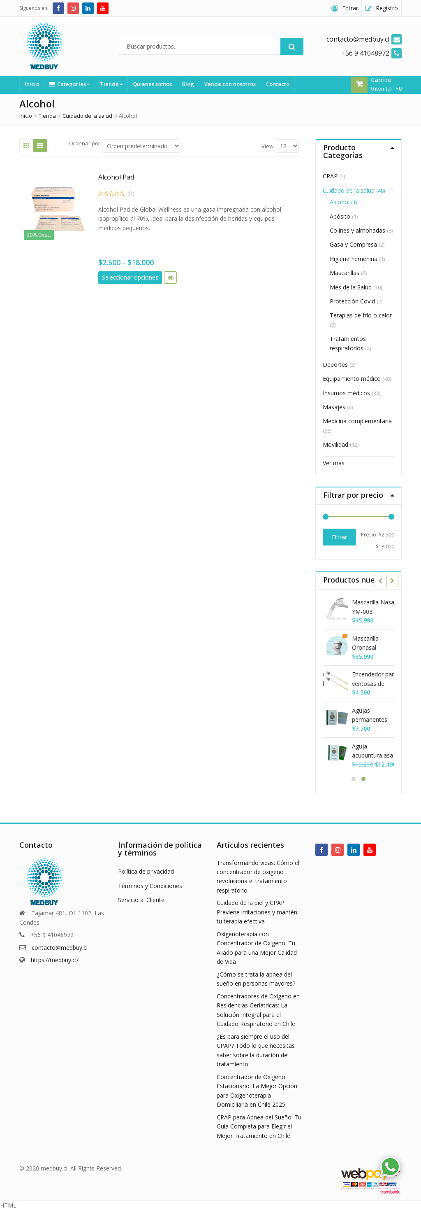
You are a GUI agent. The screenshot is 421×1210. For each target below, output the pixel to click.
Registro (387, 8)
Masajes (334, 407)
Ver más (334, 463)
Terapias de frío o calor (361, 315)
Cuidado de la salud (349, 190)
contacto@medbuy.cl (60, 947)
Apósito (340, 216)
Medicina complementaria (357, 421)
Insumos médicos (346, 393)
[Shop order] (141, 146)
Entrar (350, 8)
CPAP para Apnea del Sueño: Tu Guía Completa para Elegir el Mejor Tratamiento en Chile (259, 1126)
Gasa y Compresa (353, 244)
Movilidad (335, 444)
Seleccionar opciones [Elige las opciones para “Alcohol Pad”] (130, 277)
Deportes (335, 364)
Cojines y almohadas (357, 230)
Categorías (69, 84)
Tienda (111, 84)
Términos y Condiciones (150, 886)
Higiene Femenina (353, 259)
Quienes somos (152, 84)
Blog (188, 84)
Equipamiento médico (352, 378)
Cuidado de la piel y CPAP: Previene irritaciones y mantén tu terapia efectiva (257, 912)
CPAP (330, 176)
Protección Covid (352, 301)
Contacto (277, 84)
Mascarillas (344, 273)
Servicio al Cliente (141, 900)
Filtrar (339, 537)
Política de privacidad (146, 871)
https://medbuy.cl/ (55, 960)
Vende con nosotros (230, 84)
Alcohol (339, 202)
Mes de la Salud (351, 287)
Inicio (32, 84)
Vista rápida (170, 277)
